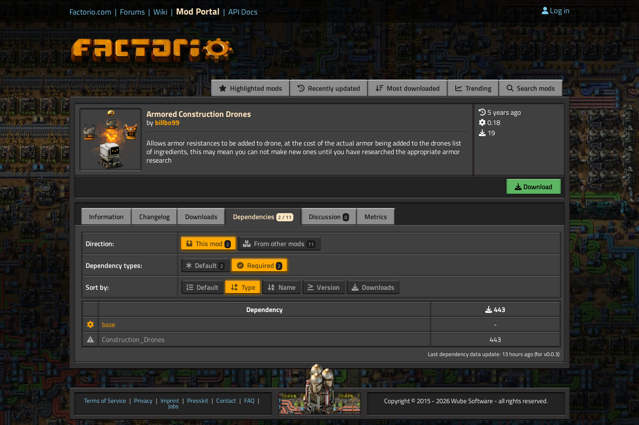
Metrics (375, 216)
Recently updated (329, 88)
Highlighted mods (250, 88)
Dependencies (263, 216)
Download (533, 186)
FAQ (249, 401)
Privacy (143, 401)
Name (281, 287)
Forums (132, 12)
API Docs (242, 12)
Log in (556, 10)
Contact (226, 401)
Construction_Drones (133, 339)
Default (205, 265)
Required (259, 265)
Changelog (154, 216)
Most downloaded (408, 88)
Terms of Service (105, 401)
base (108, 324)
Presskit (197, 401)
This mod (208, 243)
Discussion (329, 216)
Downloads (201, 216)
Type (242, 287)
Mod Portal (198, 11)
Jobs (173, 407)
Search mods (531, 88)
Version (324, 287)
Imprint (170, 401)
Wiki (160, 12)
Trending (473, 88)
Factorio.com (90, 12)
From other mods (279, 243)
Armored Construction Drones (198, 113)
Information (106, 216)
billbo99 (167, 122)
